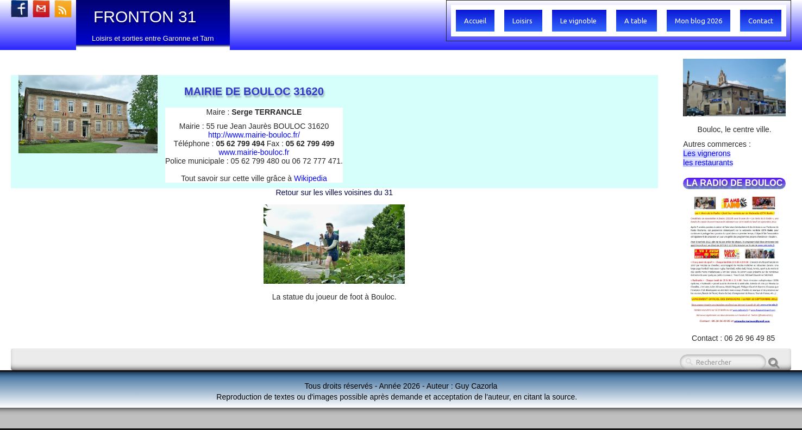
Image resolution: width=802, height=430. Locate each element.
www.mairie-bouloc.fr (253, 152)
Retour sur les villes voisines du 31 (334, 192)
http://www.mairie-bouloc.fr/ (254, 134)
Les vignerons (706, 153)
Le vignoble (579, 20)
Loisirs (523, 20)
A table (636, 20)
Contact (760, 20)
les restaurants (708, 162)
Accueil (475, 20)
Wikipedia (310, 178)
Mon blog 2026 (698, 20)
